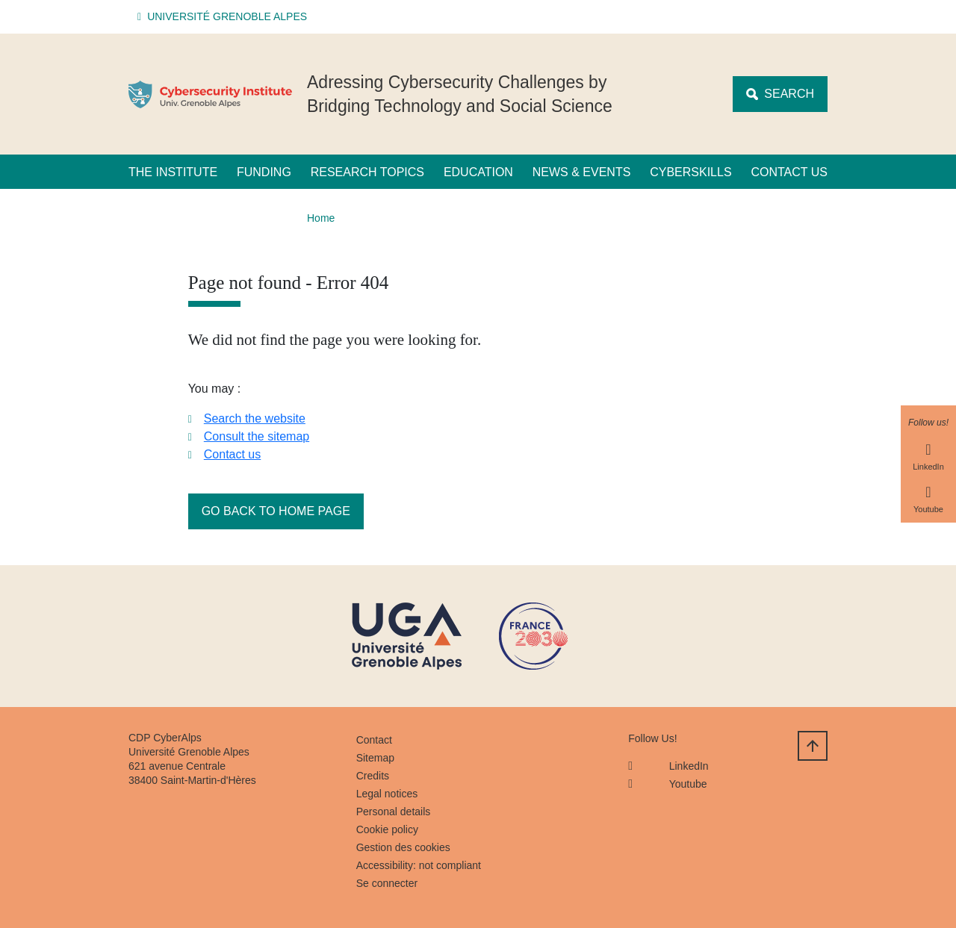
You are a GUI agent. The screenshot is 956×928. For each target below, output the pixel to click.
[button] (224, 17)
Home (321, 218)
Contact (374, 740)
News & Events (582, 172)
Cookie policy (387, 829)
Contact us (789, 172)
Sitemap (375, 758)
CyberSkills (690, 172)
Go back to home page (276, 511)
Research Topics (367, 172)
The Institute (172, 172)
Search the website (254, 418)
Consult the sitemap (256, 436)
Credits (372, 776)
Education (478, 172)
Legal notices (387, 794)
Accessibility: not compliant (418, 865)
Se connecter (387, 883)
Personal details (393, 812)
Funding (264, 172)
